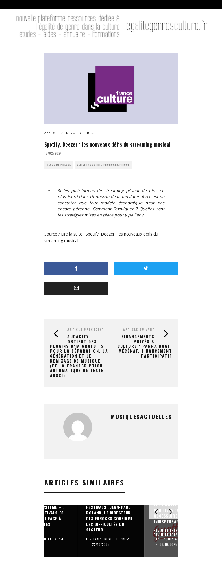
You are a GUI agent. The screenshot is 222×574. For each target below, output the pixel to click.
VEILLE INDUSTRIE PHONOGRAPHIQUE (103, 165)
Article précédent (85, 329)
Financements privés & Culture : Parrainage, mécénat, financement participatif (144, 346)
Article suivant (139, 329)
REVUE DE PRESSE (59, 165)
